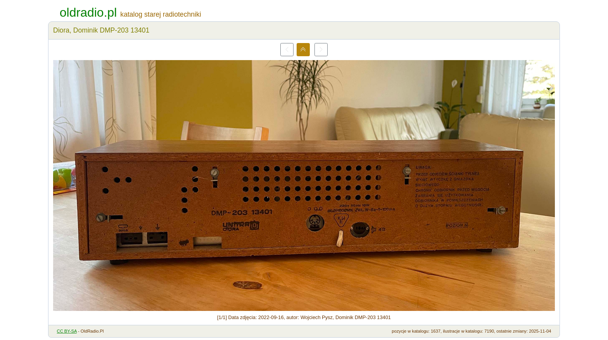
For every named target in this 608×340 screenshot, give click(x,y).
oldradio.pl (88, 12)
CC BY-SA (67, 331)
